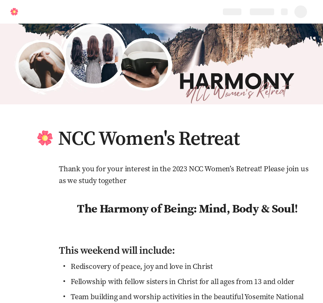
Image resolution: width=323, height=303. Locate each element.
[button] (45, 138)
